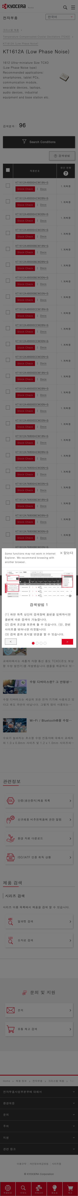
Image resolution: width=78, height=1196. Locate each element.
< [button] (11, 641)
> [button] (67, 642)
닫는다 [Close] (66, 553)
